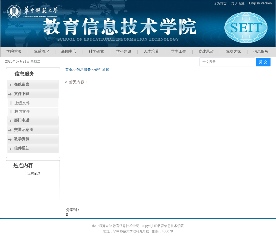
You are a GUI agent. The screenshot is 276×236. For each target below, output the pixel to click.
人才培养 (151, 51)
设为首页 (220, 3)
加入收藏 (237, 3)
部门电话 (21, 120)
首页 (68, 70)
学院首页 (14, 51)
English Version (260, 3)
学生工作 (178, 51)
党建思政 (206, 51)
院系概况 (41, 51)
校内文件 (22, 111)
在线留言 (21, 84)
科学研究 (96, 51)
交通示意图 (23, 129)
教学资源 (21, 139)
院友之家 (233, 51)
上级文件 (22, 103)
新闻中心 (69, 51)
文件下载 (21, 93)
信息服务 (261, 51)
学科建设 (123, 51)
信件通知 (21, 148)
